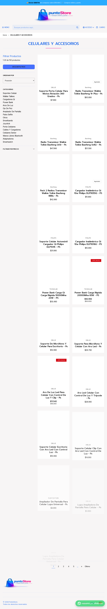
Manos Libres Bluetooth (13, 136)
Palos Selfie (8, 114)
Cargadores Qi (9, 99)
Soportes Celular (10, 93)
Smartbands (8, 120)
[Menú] (5, 27)
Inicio (5, 35)
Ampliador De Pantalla (12, 111)
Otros (5, 117)
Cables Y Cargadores (12, 130)
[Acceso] (88, 27)
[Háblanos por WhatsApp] (90, 604)
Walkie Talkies (9, 96)
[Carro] (101, 27)
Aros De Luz (8, 105)
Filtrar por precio (19, 149)
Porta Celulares (9, 127)
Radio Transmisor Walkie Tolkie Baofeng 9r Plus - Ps (88, 92)
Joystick (6, 123)
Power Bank (8, 102)
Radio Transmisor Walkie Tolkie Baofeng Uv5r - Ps (53, 150)
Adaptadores (8, 139)
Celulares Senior (9, 133)
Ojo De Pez (7, 108)
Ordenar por (8, 75)
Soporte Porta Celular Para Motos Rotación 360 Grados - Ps (53, 94)
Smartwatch (8, 142)
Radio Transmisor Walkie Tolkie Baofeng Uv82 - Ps (88, 154)
